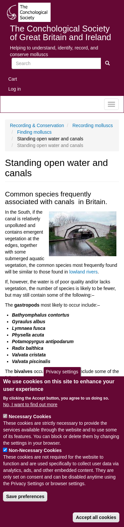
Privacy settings (62, 375)
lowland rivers (83, 271)
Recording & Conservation (37, 125)
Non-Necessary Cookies (35, 454)
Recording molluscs (92, 125)
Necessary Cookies (30, 420)
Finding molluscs (34, 132)
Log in (14, 89)
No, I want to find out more (30, 408)
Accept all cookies (96, 521)
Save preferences (25, 500)
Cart (12, 79)
